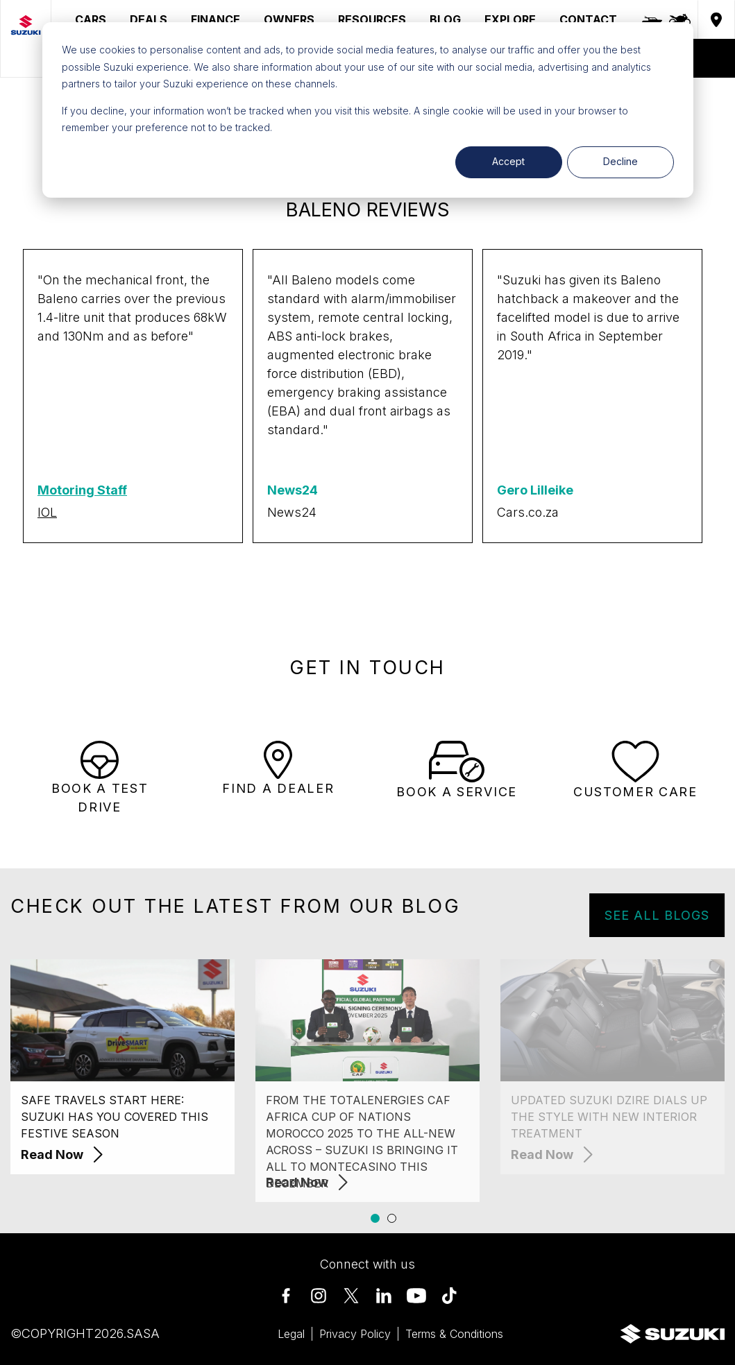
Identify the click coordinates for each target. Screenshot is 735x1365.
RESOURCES (372, 19)
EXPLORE (510, 19)
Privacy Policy (355, 1334)
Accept (508, 161)
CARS (90, 19)
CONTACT (588, 19)
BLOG (445, 19)
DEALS (148, 19)
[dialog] (367, 110)
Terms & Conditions (454, 1334)
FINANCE (215, 19)
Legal (291, 1334)
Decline (620, 161)
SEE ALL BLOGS (673, 915)
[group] (133, 396)
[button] (375, 1218)
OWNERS (289, 19)
